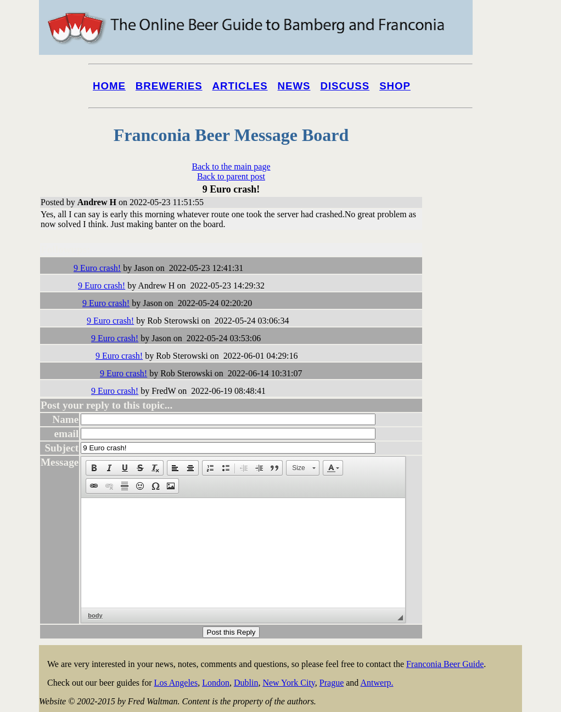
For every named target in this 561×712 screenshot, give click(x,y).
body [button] (95, 615)
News (294, 86)
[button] (94, 468)
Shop (395, 86)
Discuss (344, 86)
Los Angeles (176, 682)
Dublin (246, 682)
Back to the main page (231, 166)
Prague (331, 682)
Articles (240, 86)
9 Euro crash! (97, 268)
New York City (288, 682)
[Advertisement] (478, 418)
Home (109, 86)
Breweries (169, 86)
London (215, 682)
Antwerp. (376, 682)
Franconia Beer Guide (445, 664)
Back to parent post (231, 176)
